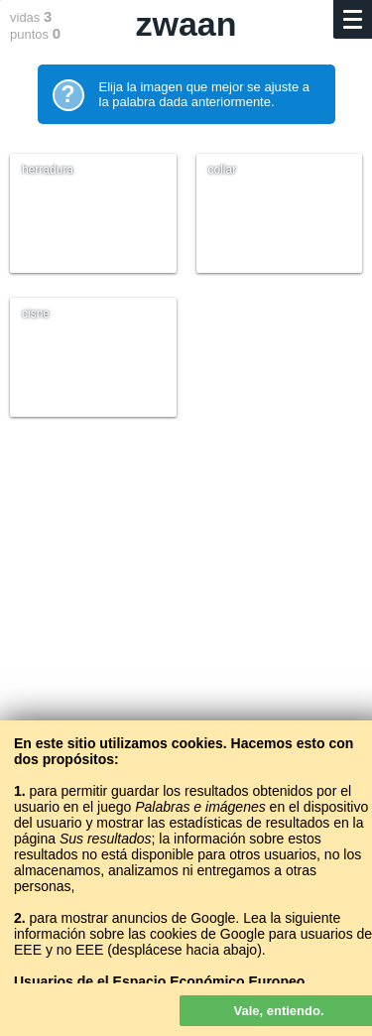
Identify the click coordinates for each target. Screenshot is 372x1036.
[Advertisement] (186, 657)
